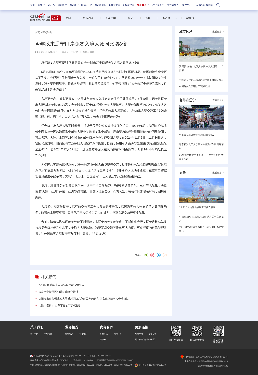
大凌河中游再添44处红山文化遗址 (58, 291)
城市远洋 (143, 5)
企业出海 (158, 5)
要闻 (68, 18)
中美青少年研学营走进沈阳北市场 (196, 135)
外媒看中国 (128, 5)
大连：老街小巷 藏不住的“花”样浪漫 (59, 305)
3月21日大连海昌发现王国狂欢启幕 (197, 207)
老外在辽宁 (187, 100)
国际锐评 (74, 5)
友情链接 (152, 334)
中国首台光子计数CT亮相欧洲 (194, 86)
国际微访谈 (100, 5)
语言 (41, 5)
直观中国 (110, 18)
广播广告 (104, 334)
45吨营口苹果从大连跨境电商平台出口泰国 (201, 79)
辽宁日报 (73, 52)
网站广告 (118, 334)
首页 (32, 5)
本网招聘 (48, 334)
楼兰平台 (187, 5)
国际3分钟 (86, 5)
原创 (130, 18)
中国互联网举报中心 (41, 356)
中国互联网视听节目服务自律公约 (45, 365)
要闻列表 (47, 32)
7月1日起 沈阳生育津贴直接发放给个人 (61, 284)
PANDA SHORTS (204, 5)
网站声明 (139, 334)
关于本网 (34, 334)
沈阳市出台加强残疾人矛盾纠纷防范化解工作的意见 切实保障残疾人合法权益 (84, 298)
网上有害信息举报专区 (145, 339)
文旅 (182, 172)
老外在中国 (114, 5)
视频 (147, 18)
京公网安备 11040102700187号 (150, 365)
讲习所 (51, 5)
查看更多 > (218, 31)
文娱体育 (173, 5)
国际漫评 (62, 5)
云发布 (103, 339)
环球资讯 (69, 334)
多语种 (166, 18)
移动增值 (83, 334)
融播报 (190, 18)
